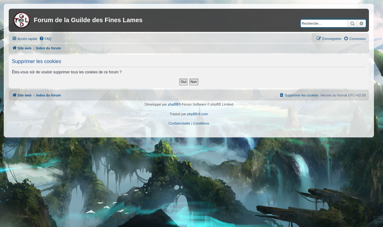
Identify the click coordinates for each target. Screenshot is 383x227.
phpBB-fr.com (197, 114)
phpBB (173, 104)
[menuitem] (45, 38)
